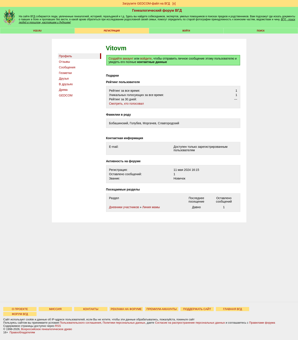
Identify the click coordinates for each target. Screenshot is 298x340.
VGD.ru (37, 31)
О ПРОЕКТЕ (20, 309)
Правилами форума (262, 322)
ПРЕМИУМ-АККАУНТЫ (162, 309)
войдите (146, 58)
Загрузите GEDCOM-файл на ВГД (146, 3)
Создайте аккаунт (121, 58)
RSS (58, 325)
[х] (174, 3)
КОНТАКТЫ (90, 309)
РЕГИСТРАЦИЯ (112, 31)
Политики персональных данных (124, 322)
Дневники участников (124, 207)
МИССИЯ (55, 309)
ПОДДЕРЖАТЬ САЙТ (197, 309)
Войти (186, 31)
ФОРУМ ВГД (20, 314)
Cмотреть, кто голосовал (126, 103)
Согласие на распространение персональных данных (190, 322)
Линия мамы (151, 207)
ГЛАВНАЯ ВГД (232, 309)
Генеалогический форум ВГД (157, 10)
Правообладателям (22, 332)
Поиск (261, 31)
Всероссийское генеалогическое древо (46, 329)
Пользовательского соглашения (80, 322)
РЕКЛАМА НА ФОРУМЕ (126, 309)
